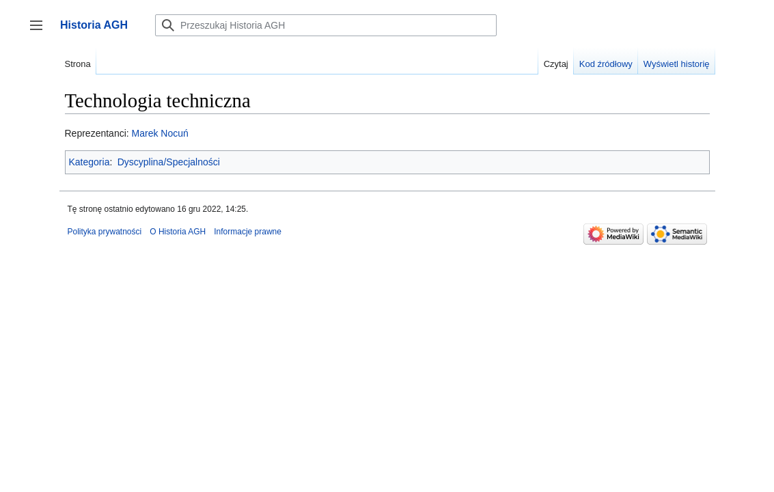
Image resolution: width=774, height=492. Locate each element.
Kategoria (89, 161)
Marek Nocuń (160, 133)
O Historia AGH (178, 231)
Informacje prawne (247, 231)
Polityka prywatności (105, 231)
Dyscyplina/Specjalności (169, 161)
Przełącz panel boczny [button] (40, 32)
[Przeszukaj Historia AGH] (326, 25)
